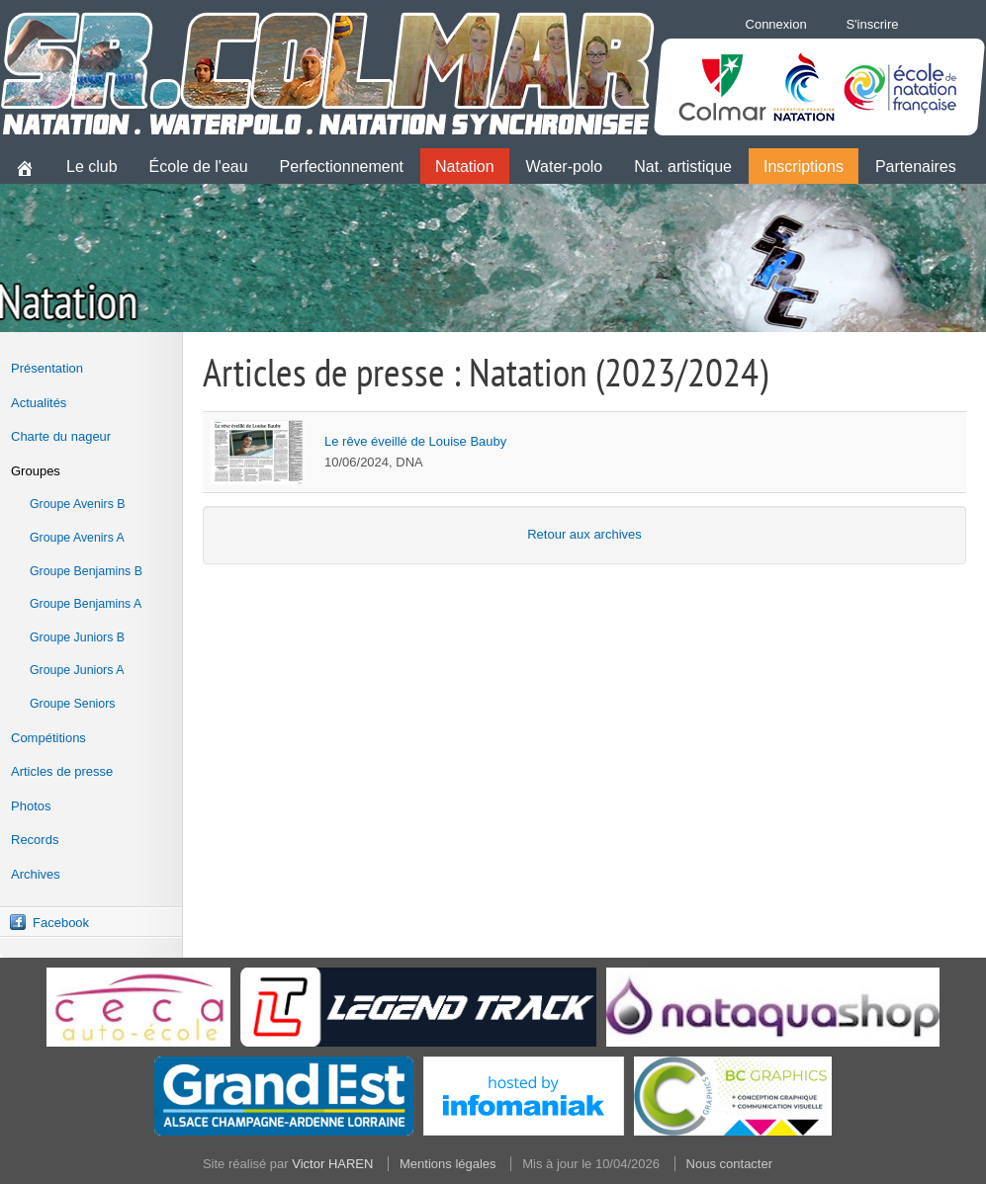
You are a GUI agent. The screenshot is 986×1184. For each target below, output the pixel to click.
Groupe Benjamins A (85, 604)
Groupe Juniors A (77, 670)
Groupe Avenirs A (77, 538)
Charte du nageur (61, 436)
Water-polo (564, 166)
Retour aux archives (584, 534)
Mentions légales (448, 1163)
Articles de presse (62, 771)
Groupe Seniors (72, 704)
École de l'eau (198, 166)
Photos (30, 806)
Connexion (776, 24)
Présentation (47, 368)
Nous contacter (729, 1163)
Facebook (61, 922)
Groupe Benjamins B (86, 571)
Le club (92, 166)
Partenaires (915, 166)
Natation (464, 166)
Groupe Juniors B (77, 637)
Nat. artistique (683, 166)
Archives (35, 874)
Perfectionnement (341, 166)
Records (34, 839)
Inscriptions (803, 166)
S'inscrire (872, 24)
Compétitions (48, 737)
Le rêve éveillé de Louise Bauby (415, 441)
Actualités (38, 402)
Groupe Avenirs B (78, 504)
